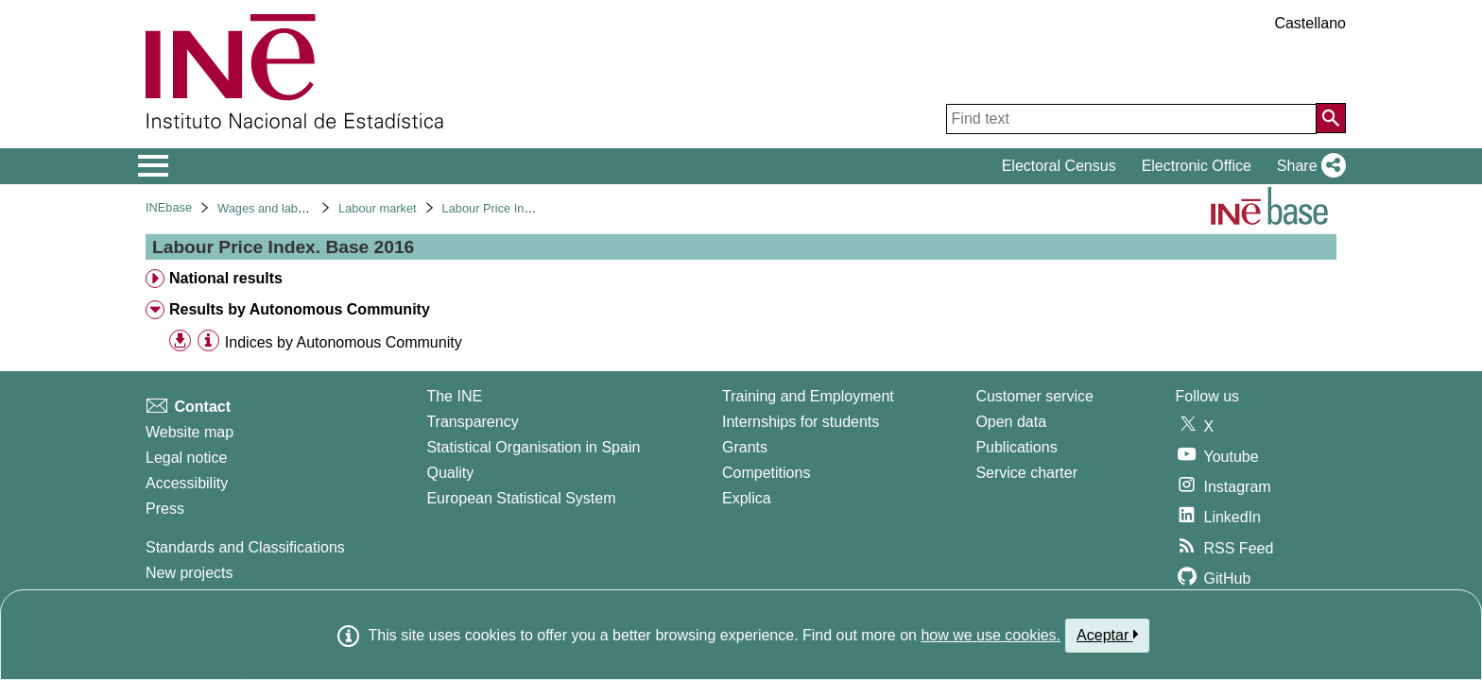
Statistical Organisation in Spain (533, 447)
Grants (744, 447)
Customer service (1034, 396)
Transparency (472, 422)
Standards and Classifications (245, 547)
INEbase (169, 207)
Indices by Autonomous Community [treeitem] (343, 342)
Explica (746, 498)
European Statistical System (520, 498)
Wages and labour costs (282, 208)
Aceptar (1107, 634)
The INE (454, 396)
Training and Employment (808, 396)
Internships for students (800, 422)
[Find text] (1131, 119)
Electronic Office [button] (1196, 166)
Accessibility (187, 483)
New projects (189, 573)
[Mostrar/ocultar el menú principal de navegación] (153, 166)
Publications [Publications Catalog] (1016, 447)
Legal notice (186, 458)
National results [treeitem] (226, 278)
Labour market (377, 208)
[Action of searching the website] (1331, 118)
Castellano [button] (1310, 23)
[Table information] (208, 341)
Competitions (766, 473)
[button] (1307, 166)
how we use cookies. (990, 635)
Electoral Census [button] (1059, 166)
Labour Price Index (492, 208)
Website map (189, 432)
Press (165, 509)
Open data (1010, 422)
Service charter (1026, 473)
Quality (450, 473)
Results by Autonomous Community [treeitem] (299, 309)
